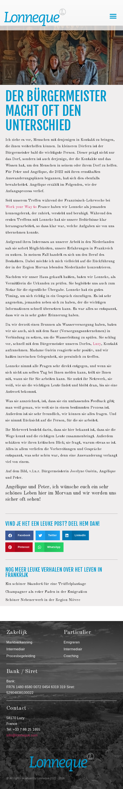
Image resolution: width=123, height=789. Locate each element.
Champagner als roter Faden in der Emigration (46, 592)
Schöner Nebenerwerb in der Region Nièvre (42, 600)
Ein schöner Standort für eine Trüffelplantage (45, 584)
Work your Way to (21, 207)
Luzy (97, 344)
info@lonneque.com (22, 735)
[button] (113, 16)
